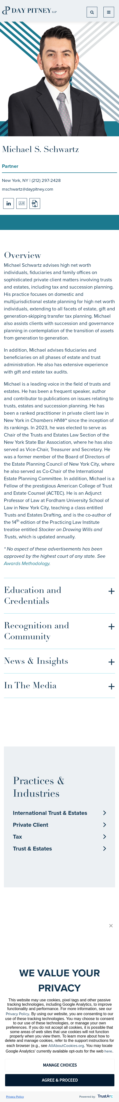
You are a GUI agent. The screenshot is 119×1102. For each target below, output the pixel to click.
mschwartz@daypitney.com (27, 189)
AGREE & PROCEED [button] (60, 1080)
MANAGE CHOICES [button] (60, 1065)
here (108, 1051)
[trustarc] (105, 1097)
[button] (111, 926)
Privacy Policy (17, 1014)
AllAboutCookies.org (66, 1045)
